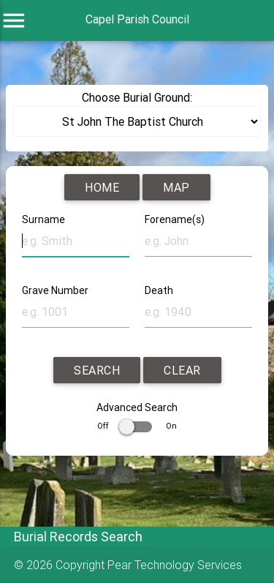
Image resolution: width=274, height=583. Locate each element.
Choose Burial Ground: (137, 97)
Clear (182, 370)
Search (97, 370)
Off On (137, 426)
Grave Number (55, 290)
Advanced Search (137, 407)
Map (176, 187)
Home (102, 187)
